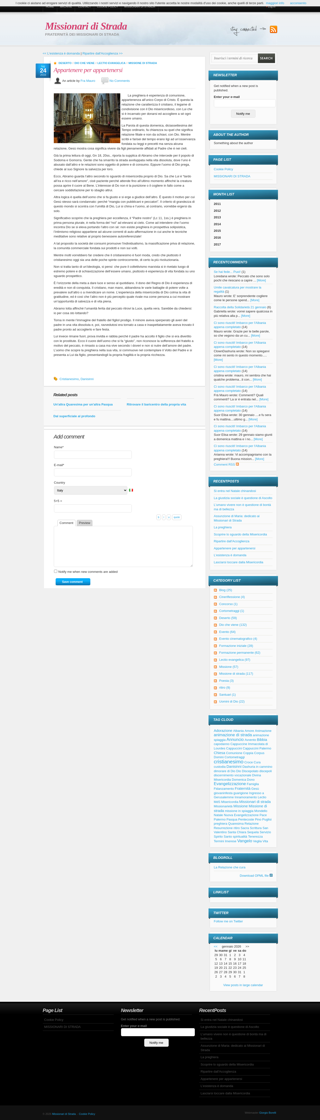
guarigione (240, 793)
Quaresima (236, 823)
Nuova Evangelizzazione (241, 815)
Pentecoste (246, 819)
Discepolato (250, 771)
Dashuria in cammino (257, 766)
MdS (217, 802)
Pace (263, 815)
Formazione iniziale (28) (236, 646)
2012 (217, 211)
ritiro (236, 828)
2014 (217, 224)
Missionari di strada (255, 802)
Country (59, 482)
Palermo (220, 819)
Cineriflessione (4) (232, 597)
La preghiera (223, 527)
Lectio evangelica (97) (234, 659)
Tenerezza (255, 836)
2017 (217, 244)
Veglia (257, 841)
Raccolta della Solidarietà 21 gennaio (240, 307)
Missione (240, 806)
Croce (248, 762)
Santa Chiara (237, 832)
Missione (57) (228, 667)
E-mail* (59, 465)
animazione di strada (233, 735)
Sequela (253, 832)
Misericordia (229, 802)
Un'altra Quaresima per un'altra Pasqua (83, 404)
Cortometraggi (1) (231, 611)
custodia (220, 766)
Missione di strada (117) (236, 673)
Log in (272, 6)
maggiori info (275, 3)
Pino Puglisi (263, 819)
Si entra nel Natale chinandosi (235, 491)
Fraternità (243, 788)
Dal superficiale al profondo (74, 416)
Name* (59, 447)
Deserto (65, 63)
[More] (261, 280)
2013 (217, 217)
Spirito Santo (223, 836)
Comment (66, 523)
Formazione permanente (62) (239, 652)
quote (177, 517)
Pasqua (232, 819)
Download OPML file (256, 875)
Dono (250, 779)
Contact (84, 6)
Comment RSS (226, 464)
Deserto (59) (228, 618)
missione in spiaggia (239, 811)
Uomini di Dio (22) (232, 701)
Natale (218, 815)
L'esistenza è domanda (230, 555)
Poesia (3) (226, 681)
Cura (257, 762)
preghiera (220, 823)
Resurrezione (223, 828)
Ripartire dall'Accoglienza (232, 541)
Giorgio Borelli (267, 1112)
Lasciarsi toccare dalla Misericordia (238, 562)
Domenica (239, 779)
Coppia (248, 753)
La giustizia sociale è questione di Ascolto (243, 498)
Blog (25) (225, 590)
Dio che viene (85, 63)
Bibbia (262, 739)
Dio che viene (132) (233, 625)
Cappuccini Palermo (257, 748)
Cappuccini (234, 748)
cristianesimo (228, 761)
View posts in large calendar (243, 985)
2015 (217, 231)
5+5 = (58, 501)
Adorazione (223, 730)
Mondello (260, 811)
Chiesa (219, 753)
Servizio (265, 832)
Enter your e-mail (227, 97)
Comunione (234, 753)
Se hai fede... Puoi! (227, 272)
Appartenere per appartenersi (88, 70)
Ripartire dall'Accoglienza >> (102, 53)
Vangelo (244, 841)
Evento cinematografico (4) (238, 638)
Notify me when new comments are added (88, 579)
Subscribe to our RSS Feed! (273, 29)
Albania (238, 731)
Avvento (250, 740)
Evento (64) (227, 632)
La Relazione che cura (229, 867)
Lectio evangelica (111, 63)
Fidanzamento (224, 788)
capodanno (222, 744)
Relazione (251, 823)
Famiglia (253, 784)
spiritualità (240, 836)
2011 (217, 204)
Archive (66, 6)
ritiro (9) (224, 687)
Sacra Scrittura (251, 828)
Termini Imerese (225, 841)
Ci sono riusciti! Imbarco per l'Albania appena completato (240, 345)
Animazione (263, 731)
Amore (249, 731)
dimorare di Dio (224, 771)
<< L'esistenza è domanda (61, 53)
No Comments (120, 80)
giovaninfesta (223, 793)
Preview (84, 523)
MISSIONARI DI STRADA (139, 6)
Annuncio (235, 739)
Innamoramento (246, 797)
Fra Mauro (88, 80)
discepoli (265, 771)
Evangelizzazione (230, 783)
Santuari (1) (227, 694)
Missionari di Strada (86, 26)
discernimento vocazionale (232, 775)
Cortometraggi (235, 757)
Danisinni (86, 379)
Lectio (262, 797)
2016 (217, 237)
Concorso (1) (228, 604)
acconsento (298, 3)
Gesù (255, 788)
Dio (238, 771)
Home (50, 6)
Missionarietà (223, 806)
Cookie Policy (107, 6)
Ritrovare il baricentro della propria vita (156, 404)
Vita (265, 841)
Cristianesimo (69, 379)
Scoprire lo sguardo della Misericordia (240, 534)
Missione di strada (142, 63)
